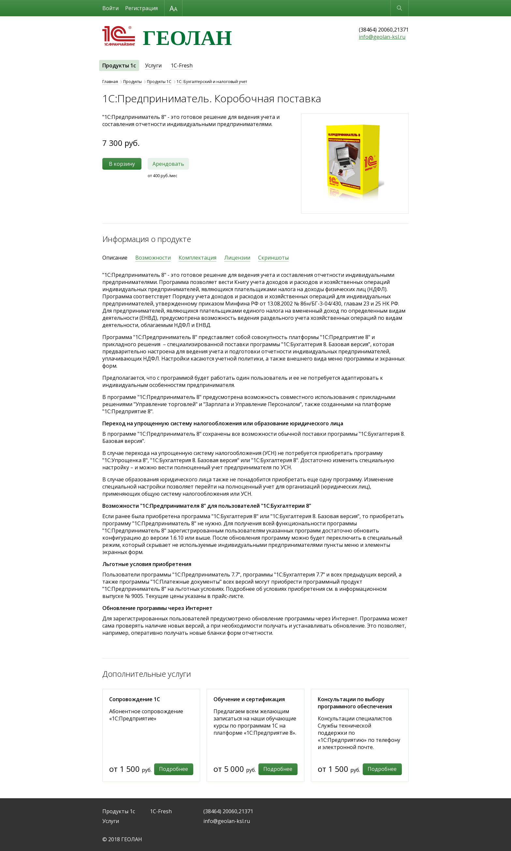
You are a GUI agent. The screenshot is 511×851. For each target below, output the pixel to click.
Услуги (153, 65)
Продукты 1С (159, 81)
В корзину (122, 163)
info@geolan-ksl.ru (382, 36)
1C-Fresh (182, 65)
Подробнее (173, 769)
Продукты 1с (119, 65)
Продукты (132, 81)
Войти (110, 8)
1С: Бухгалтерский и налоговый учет (212, 81)
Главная (110, 81)
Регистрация (141, 8)
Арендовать (168, 163)
